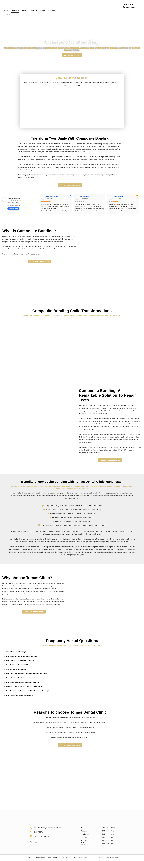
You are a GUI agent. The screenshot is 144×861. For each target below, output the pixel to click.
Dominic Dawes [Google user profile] (84, 196)
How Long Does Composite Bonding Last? (20, 660)
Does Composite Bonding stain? (17, 669)
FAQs (74, 858)
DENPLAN (34, 11)
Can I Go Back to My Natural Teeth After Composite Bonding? (27, 691)
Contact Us (66, 858)
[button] (72, 652)
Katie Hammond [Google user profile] (119, 196)
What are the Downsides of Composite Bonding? (23, 682)
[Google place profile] (13, 198)
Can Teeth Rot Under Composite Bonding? (20, 678)
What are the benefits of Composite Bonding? (22, 656)
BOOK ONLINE (44, 11)
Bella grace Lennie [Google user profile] (52, 196)
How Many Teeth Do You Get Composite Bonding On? (24, 686)
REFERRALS (7, 14)
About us (30, 858)
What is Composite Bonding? (16, 652)
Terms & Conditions (53, 858)
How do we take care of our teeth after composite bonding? (26, 673)
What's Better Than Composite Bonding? (20, 695)
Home (6, 11)
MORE (53, 11)
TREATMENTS (15, 11)
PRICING (25, 11)
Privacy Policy (40, 858)
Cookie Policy (83, 858)
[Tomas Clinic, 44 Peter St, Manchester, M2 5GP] (70, 770)
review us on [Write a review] (13, 208)
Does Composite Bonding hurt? (17, 665)
